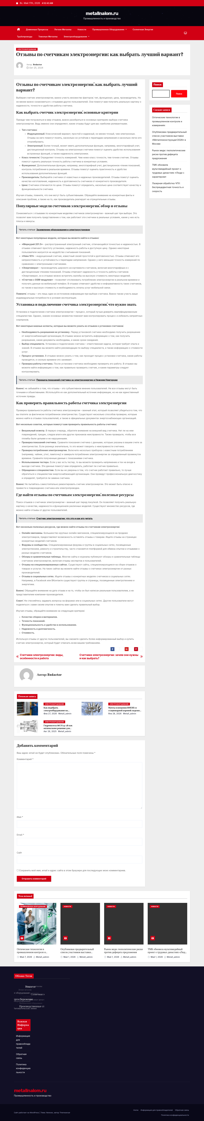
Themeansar (64, 1112)
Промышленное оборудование (109, 29)
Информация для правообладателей (157, 1110)
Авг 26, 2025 (50, 731)
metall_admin (65, 713)
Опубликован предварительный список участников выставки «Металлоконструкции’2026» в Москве (77, 954)
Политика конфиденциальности (23, 1068)
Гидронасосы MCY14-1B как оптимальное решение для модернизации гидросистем (58, 728)
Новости (82, 29)
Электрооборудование (76, 36)
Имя (20, 817)
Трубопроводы (24, 36)
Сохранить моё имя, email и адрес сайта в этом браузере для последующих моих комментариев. (72, 870)
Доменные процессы (37, 29)
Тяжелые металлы (48, 36)
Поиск (158, 84)
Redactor (37, 64)
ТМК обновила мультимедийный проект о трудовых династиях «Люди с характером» (167, 952)
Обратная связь (182, 1110)
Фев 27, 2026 (50, 713)
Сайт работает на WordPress (27, 1112)
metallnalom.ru (102, 13)
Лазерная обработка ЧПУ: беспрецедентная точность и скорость (168, 187)
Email (20, 834)
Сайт (19, 852)
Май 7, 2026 (26, 957)
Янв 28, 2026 (114, 713)
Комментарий (25, 759)
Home (135, 1110)
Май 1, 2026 (70, 957)
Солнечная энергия (143, 29)
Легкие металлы (62, 29)
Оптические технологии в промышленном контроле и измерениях (167, 121)
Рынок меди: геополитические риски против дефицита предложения (168, 154)
